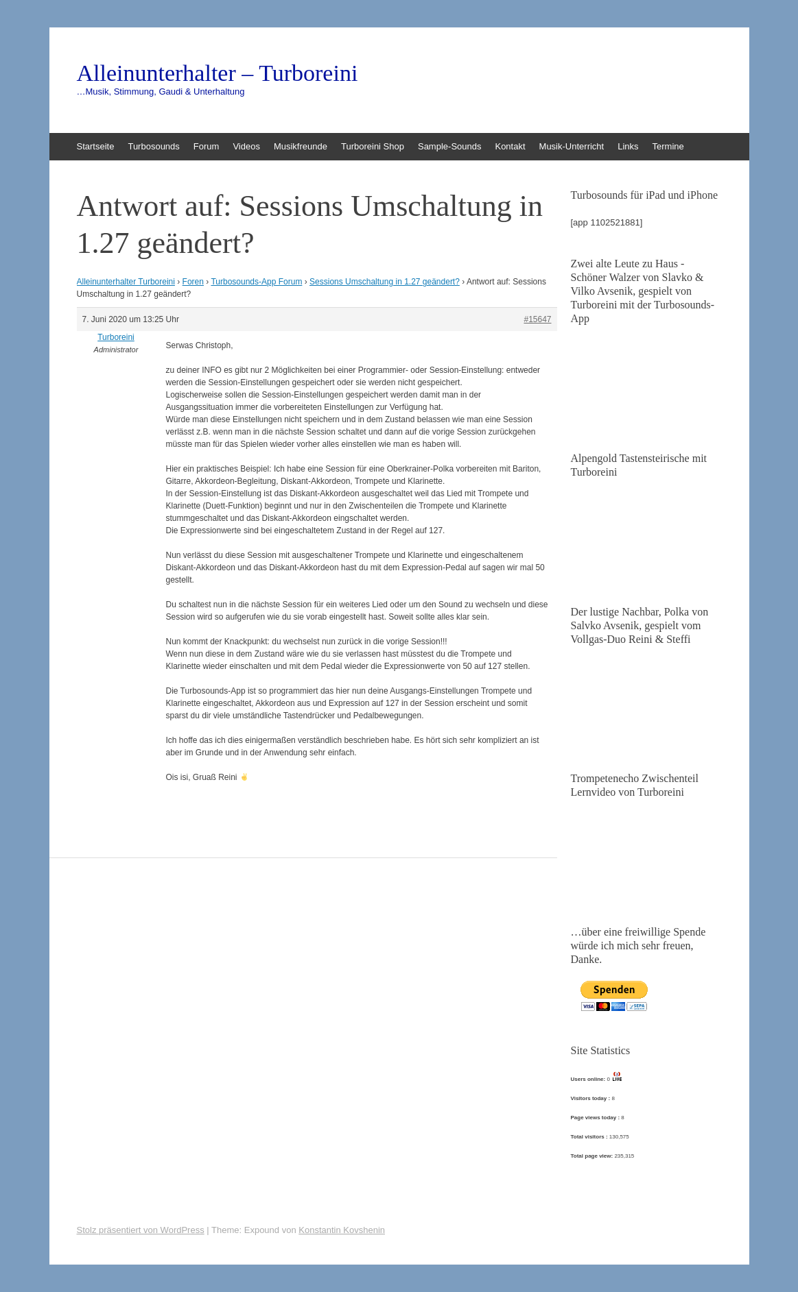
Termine (668, 146)
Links (628, 146)
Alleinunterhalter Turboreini (126, 282)
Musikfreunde (300, 146)
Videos (246, 146)
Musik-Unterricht (572, 146)
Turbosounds (153, 146)
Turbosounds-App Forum (256, 282)
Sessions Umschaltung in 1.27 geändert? (384, 282)
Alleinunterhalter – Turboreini (217, 73)
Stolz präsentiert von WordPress (140, 1230)
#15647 (537, 319)
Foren (193, 282)
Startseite (96, 146)
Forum (206, 146)
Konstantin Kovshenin (341, 1230)
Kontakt (510, 146)
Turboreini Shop (372, 146)
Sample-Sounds (450, 146)
